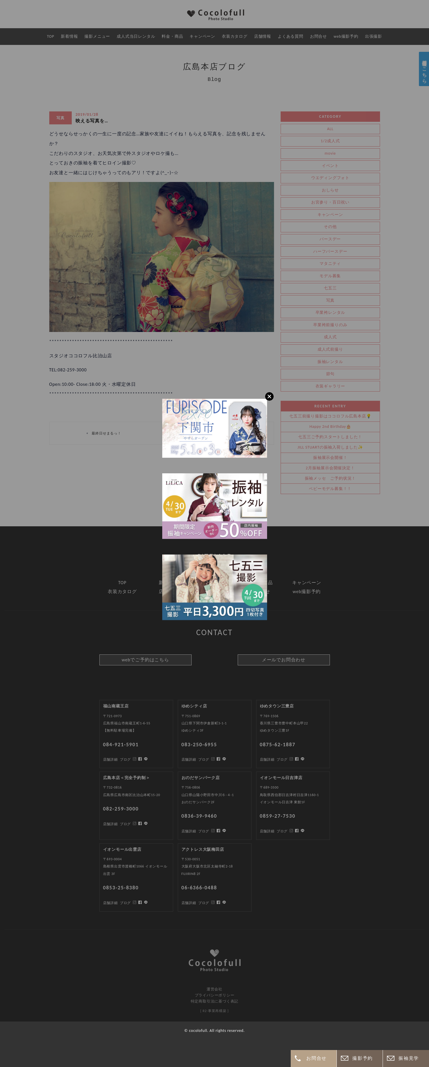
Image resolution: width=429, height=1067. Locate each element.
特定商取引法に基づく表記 (215, 1001)
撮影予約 (362, 1058)
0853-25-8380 (121, 887)
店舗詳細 (110, 903)
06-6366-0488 (199, 887)
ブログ (125, 903)
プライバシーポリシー (215, 995)
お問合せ (316, 1058)
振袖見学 (408, 1058)
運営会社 (214, 989)
